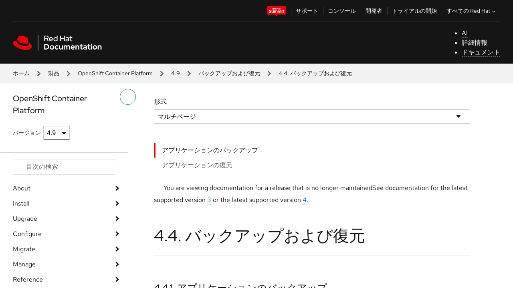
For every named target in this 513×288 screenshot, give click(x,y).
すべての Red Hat (471, 10)
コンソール (342, 10)
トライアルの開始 (414, 10)
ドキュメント (481, 52)
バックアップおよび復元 (229, 73)
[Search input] (64, 166)
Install (21, 203)
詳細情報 (474, 42)
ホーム (21, 73)
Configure (27, 234)
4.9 (175, 73)
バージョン (27, 132)
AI (465, 33)
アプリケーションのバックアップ (210, 150)
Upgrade (25, 218)
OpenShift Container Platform (115, 73)
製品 (53, 73)
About (21, 188)
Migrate (24, 249)
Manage (24, 264)
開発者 (374, 10)
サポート (307, 10)
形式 (160, 101)
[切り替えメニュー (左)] (128, 97)
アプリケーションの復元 (197, 165)
